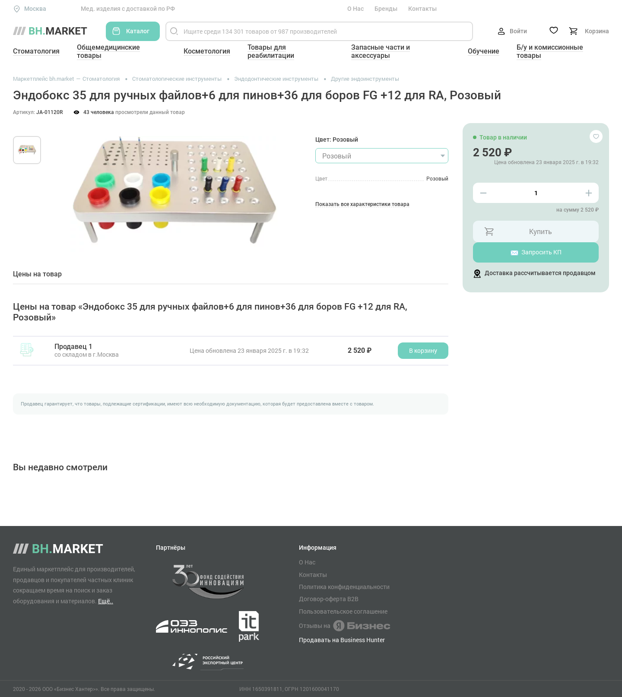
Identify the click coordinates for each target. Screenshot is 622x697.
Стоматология (36, 51)
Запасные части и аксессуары (380, 51)
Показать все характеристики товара (362, 204)
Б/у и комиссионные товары (550, 51)
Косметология (207, 51)
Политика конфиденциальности (344, 586)
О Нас (355, 8)
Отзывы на (344, 625)
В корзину (423, 350)
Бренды (385, 8)
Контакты (422, 8)
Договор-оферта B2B (329, 599)
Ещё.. (105, 601)
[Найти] (174, 31)
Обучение (483, 51)
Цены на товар (37, 274)
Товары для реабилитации (271, 51)
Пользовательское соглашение (343, 611)
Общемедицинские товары (108, 51)
